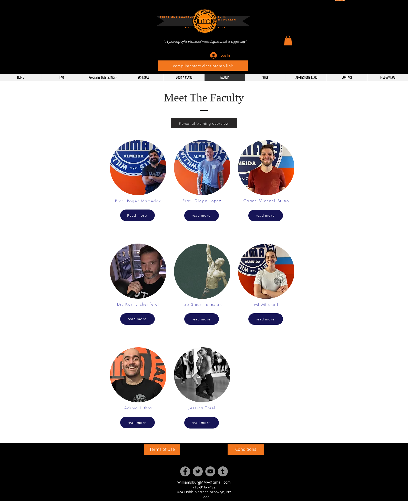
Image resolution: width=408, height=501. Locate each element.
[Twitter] (198, 471)
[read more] (137, 319)
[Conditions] (246, 449)
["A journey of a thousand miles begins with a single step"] (205, 42)
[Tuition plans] (340, 0)
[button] (221, 28)
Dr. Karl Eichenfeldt (138, 304)
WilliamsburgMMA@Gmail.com (204, 482)
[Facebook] (185, 471)
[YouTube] (210, 471)
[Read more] (137, 215)
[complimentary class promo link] (203, 65)
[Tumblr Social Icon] (223, 471)
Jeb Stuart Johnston (202, 304)
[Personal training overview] (204, 123)
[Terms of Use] (162, 449)
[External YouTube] (99, 470)
